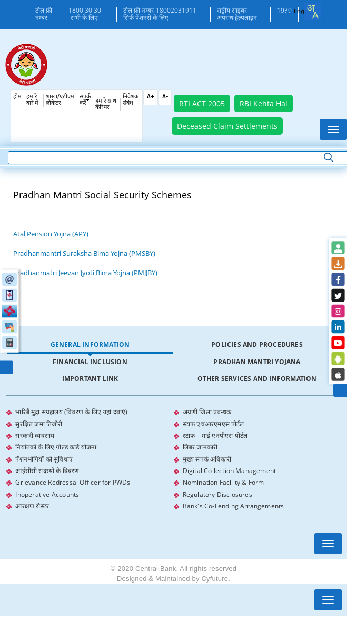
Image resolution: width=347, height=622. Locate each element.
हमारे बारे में (32, 100)
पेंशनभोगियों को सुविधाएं (44, 458)
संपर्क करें (85, 100)
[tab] (89, 345)
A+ (150, 97)
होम (17, 97)
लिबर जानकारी (200, 446)
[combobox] (312, 11)
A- (165, 97)
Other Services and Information (257, 378)
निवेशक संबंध (130, 100)
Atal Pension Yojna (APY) (50, 233)
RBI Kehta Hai (263, 103)
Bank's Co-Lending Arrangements (233, 504)
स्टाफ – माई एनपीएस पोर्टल (215, 434)
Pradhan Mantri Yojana (256, 361)
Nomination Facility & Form (223, 481)
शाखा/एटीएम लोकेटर (60, 100)
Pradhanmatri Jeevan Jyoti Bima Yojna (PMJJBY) (85, 272)
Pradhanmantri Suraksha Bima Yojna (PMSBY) (84, 253)
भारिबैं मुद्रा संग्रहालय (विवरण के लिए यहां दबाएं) (71, 411)
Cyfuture (214, 577)
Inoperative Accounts (47, 492)
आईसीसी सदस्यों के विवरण (47, 469)
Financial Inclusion (90, 361)
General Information (90, 344)
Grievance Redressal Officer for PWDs (72, 481)
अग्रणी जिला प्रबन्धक (207, 411)
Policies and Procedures (257, 344)
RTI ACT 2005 (202, 103)
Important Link (90, 378)
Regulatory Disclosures (217, 492)
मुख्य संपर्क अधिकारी (207, 458)
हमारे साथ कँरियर (105, 104)
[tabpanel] (173, 458)
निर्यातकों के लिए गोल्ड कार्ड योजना (55, 446)
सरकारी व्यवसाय (34, 434)
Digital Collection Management (229, 469)
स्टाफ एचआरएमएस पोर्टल (213, 423)
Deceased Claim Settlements (227, 126)
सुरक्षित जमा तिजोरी (38, 423)
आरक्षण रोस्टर (32, 504)
